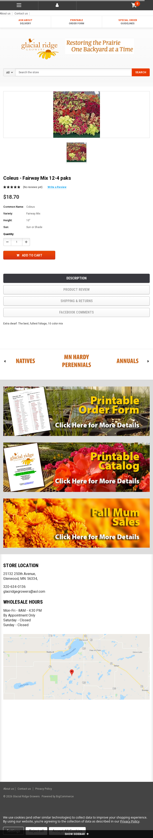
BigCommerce (64, 796)
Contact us (21, 13)
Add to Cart (29, 255)
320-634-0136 (14, 587)
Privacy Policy (43, 788)
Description (76, 278)
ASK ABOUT (25, 22)
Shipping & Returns (76, 301)
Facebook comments (76, 312)
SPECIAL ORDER (127, 22)
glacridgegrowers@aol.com (24, 591)
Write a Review (57, 187)
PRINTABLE (76, 22)
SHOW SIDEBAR (77, 834)
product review (76, 289)
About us (8, 788)
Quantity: (8, 234)
